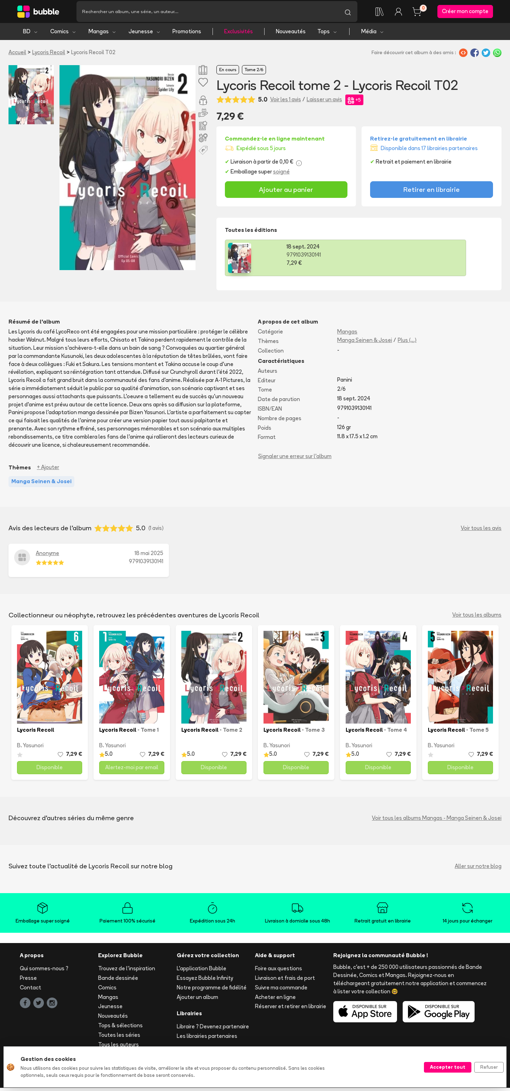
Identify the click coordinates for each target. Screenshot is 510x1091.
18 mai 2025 (149, 556)
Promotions (186, 34)
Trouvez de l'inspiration (126, 971)
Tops (327, 34)
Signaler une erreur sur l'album (295, 459)
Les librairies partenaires (207, 1039)
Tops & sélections (120, 1028)
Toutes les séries (119, 1038)
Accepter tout (447, 1067)
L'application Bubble (201, 971)
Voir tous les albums (477, 618)
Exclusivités (238, 34)
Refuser (489, 1067)
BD (30, 34)
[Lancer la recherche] (347, 13)
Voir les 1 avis (285, 102)
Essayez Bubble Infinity (205, 981)
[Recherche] (207, 13)
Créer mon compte (465, 13)
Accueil (17, 55)
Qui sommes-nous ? (44, 971)
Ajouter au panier (286, 193)
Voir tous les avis (481, 531)
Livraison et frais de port (285, 981)
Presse (28, 981)
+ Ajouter (48, 470)
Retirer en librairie (431, 193)
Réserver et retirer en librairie (290, 1009)
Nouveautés (291, 34)
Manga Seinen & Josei (364, 343)
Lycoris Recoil (48, 55)
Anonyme (47, 556)
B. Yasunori (30, 749)
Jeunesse (145, 34)
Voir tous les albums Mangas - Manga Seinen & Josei (437, 821)
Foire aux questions (278, 971)
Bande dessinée (118, 981)
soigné (281, 174)
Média (372, 34)
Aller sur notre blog (478, 869)
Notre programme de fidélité (211, 990)
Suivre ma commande (281, 990)
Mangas (103, 34)
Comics (63, 34)
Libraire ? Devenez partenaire (213, 1029)
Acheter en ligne (275, 1000)
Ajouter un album (197, 1000)
